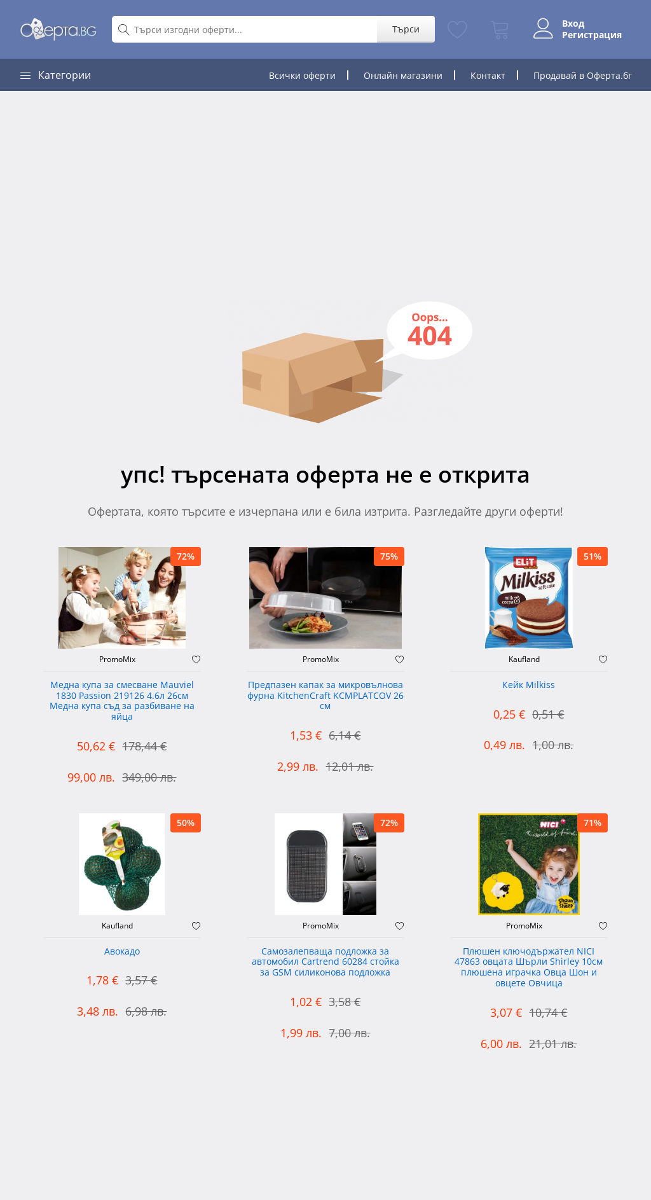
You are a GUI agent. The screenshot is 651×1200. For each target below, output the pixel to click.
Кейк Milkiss (528, 685)
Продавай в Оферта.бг (582, 75)
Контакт (487, 75)
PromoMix (117, 659)
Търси (406, 29)
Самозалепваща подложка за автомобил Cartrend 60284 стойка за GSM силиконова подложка (325, 962)
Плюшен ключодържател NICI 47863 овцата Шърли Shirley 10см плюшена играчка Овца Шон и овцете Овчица (529, 967)
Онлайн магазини (403, 75)
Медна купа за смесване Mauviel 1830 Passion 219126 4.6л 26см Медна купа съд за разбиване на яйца (122, 701)
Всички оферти (302, 75)
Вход (573, 23)
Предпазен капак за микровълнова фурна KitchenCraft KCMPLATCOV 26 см (325, 696)
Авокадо (122, 951)
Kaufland (524, 659)
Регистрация (592, 35)
